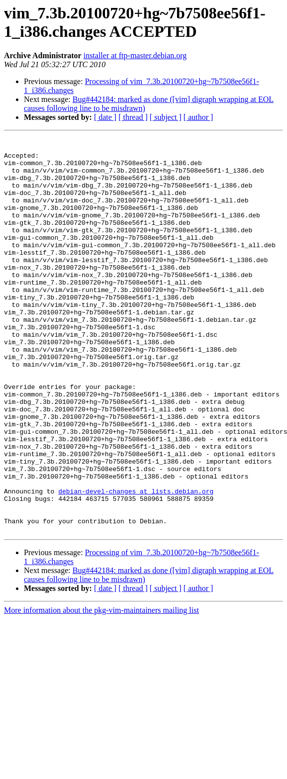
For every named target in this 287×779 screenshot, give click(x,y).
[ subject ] (166, 117)
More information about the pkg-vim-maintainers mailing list (101, 689)
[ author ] (198, 117)
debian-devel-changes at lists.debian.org (135, 562)
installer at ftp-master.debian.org (135, 55)
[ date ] (105, 117)
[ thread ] (133, 117)
